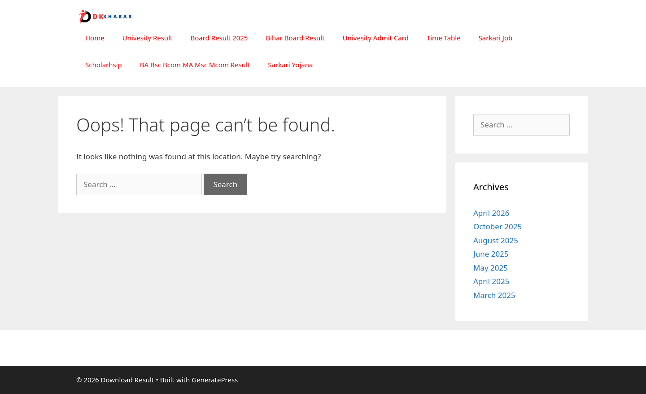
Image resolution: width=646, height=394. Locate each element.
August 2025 (495, 240)
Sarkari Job (496, 37)
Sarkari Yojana (290, 64)
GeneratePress (215, 379)
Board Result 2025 (219, 37)
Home (95, 37)
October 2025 (497, 226)
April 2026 (491, 213)
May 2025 (490, 268)
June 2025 (491, 254)
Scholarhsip (103, 64)
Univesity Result (147, 37)
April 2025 (491, 281)
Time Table (444, 37)
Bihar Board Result (295, 37)
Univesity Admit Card (376, 37)
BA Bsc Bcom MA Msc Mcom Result (195, 64)
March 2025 (494, 295)
